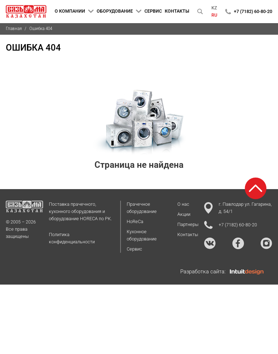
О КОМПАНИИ (74, 11)
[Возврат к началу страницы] (255, 188)
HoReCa (135, 221)
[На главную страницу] (26, 11)
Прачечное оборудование (142, 207)
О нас (183, 204)
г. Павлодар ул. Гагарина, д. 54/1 (238, 207)
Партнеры (187, 224)
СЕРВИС (153, 11)
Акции (183, 214)
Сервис (134, 249)
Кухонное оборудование (142, 235)
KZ (214, 7)
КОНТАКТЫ (177, 11)
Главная (14, 28)
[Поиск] (200, 12)
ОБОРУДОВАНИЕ (119, 11)
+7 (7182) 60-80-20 (253, 11)
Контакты (187, 234)
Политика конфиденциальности (72, 238)
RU (214, 15)
